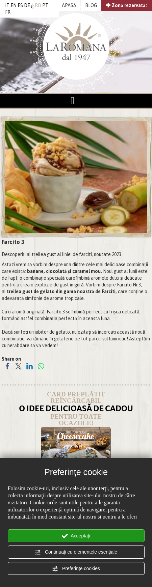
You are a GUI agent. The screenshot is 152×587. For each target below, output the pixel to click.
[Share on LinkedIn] (29, 366)
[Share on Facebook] (7, 366)
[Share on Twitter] (18, 366)
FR (7, 12)
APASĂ (69, 5)
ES (20, 5)
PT (45, 5)
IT (7, 5)
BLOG (91, 5)
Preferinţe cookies (76, 569)
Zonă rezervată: (126, 5)
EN (13, 5)
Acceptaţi (76, 536)
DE (27, 5)
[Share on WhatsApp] (40, 366)
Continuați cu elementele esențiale (76, 552)
